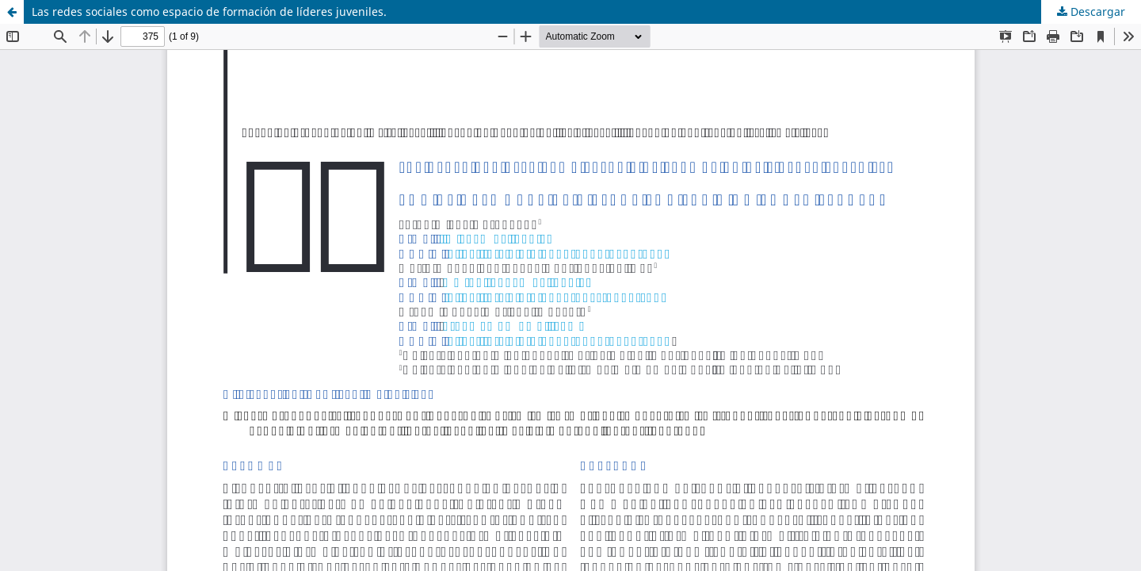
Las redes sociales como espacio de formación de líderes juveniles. (209, 11)
